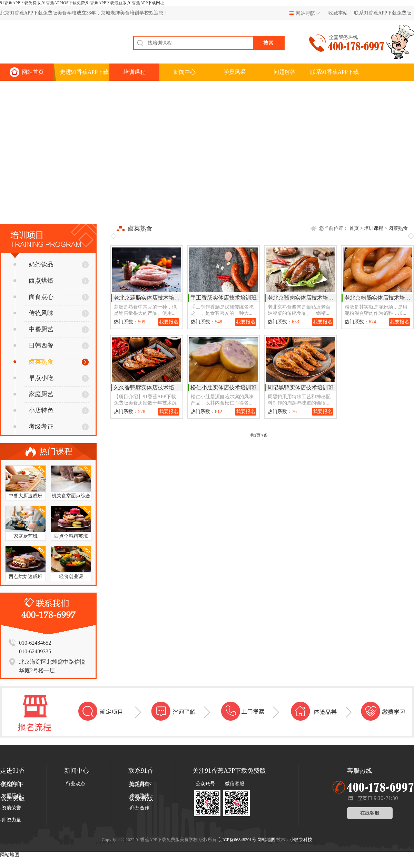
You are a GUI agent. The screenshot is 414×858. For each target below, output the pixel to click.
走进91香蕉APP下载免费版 (84, 75)
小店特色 (33, 410)
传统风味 (33, 313)
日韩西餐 (33, 345)
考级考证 (33, 426)
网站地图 (266, 839)
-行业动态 (74, 783)
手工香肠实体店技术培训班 (223, 298)
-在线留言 (138, 783)
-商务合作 (138, 807)
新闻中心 (185, 72)
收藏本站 (338, 13)
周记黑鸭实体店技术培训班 (300, 387)
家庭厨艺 (33, 394)
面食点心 (33, 296)
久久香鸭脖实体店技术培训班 (149, 387)
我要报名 (168, 321)
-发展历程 (10, 795)
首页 (354, 228)
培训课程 (135, 72)
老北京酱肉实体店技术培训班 (303, 298)
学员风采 (235, 72)
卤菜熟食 (33, 361)
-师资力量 (10, 819)
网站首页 (33, 72)
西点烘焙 (33, 280)
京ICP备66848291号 (237, 839)
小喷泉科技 (301, 839)
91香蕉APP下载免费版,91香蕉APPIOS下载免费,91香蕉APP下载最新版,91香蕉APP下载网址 (82, 2)
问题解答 (285, 72)
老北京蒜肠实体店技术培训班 (149, 298)
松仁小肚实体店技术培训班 (223, 387)
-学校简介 (10, 783)
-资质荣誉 (10, 807)
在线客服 (369, 813)
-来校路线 (138, 795)
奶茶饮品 (33, 264)
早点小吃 (33, 377)
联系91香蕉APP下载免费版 (382, 13)
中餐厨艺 (33, 329)
